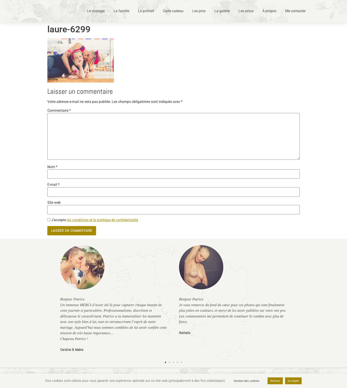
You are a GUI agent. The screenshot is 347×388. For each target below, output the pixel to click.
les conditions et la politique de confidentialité (102, 220)
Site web (54, 202)
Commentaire (59, 110)
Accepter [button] (293, 380)
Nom (52, 167)
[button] (165, 362)
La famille (121, 11)
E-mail (53, 184)
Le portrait (146, 11)
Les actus (246, 11)
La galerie (222, 11)
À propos (269, 11)
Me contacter (295, 11)
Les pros (199, 11)
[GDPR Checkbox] (48, 219)
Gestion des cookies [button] (246, 380)
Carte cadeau (173, 11)
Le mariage (96, 11)
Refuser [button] (275, 380)
